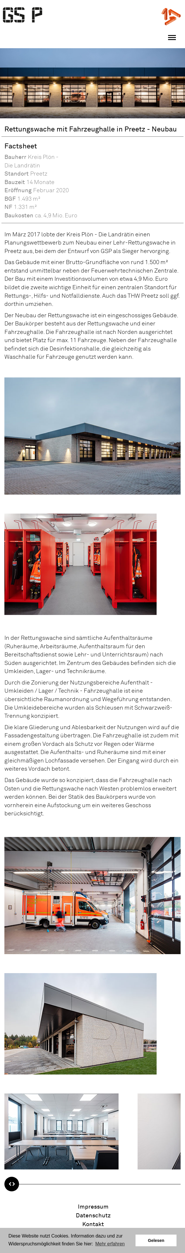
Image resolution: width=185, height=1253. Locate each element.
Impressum (93, 1207)
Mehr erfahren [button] (110, 1243)
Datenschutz (93, 1216)
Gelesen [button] (156, 1240)
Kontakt (93, 1224)
